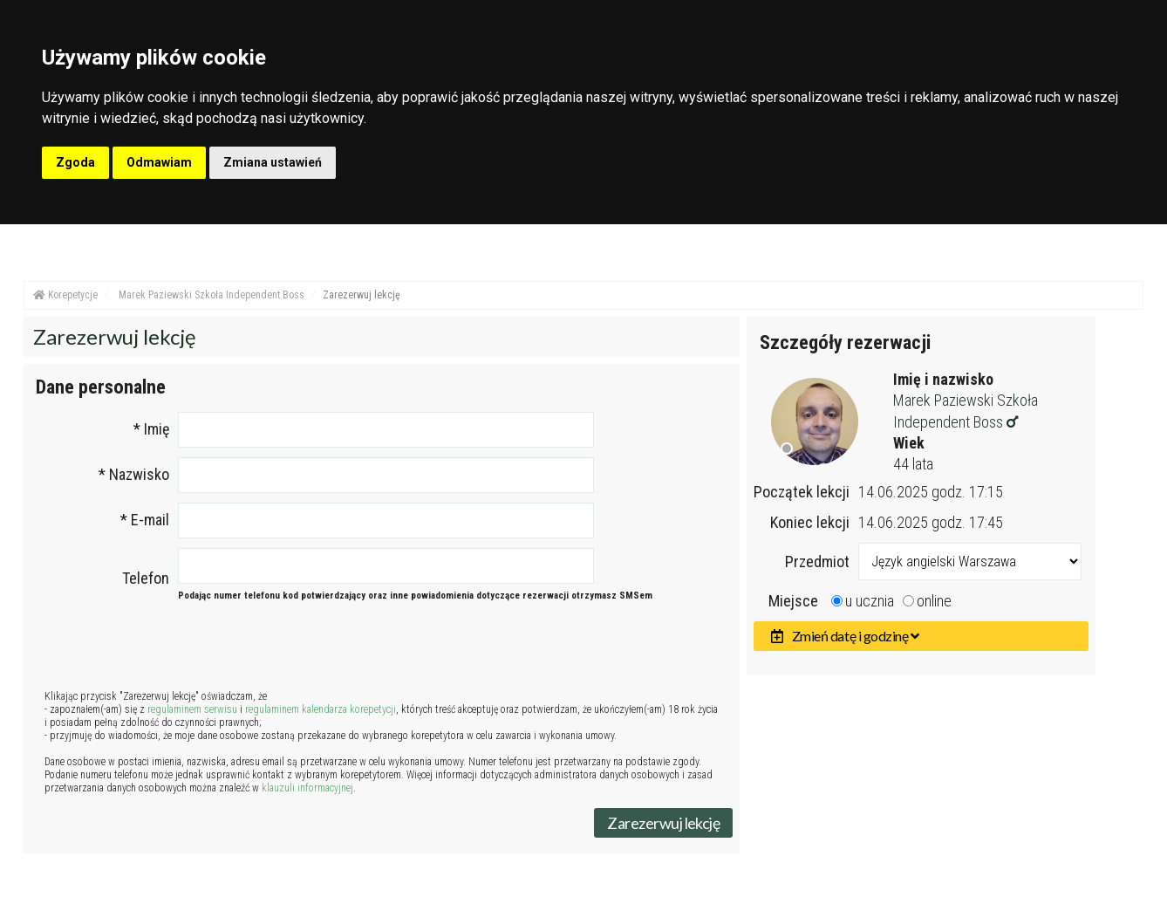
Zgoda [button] (75, 162)
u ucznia (869, 601)
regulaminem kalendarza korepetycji (320, 709)
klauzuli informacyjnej (307, 788)
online (934, 601)
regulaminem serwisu (192, 709)
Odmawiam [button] (159, 162)
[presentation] (382, 652)
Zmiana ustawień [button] (272, 162)
